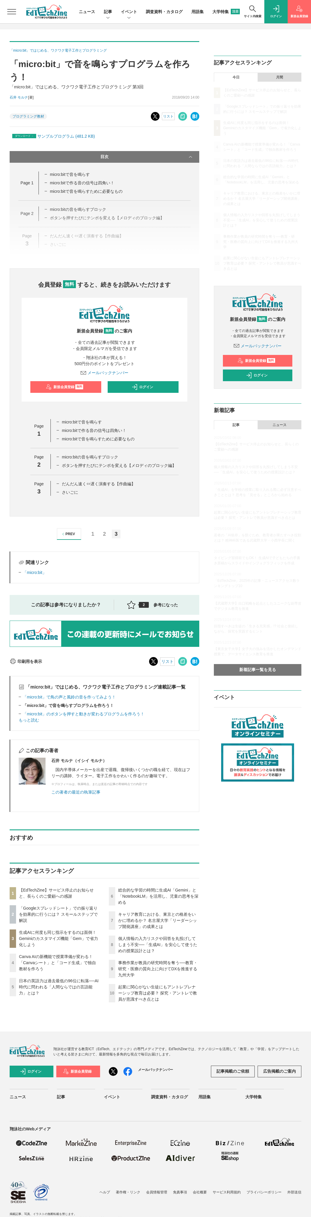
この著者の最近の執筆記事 (75, 792)
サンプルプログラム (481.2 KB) (66, 136)
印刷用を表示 (26, 661)
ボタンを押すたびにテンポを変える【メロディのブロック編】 (119, 465)
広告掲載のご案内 (279, 1071)
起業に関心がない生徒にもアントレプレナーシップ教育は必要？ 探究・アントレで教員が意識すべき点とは (157, 993)
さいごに (70, 492)
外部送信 (294, 1192)
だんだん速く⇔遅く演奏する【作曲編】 (98, 483)
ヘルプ (104, 1192)
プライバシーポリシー (264, 1192)
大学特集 (226, 11)
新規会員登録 (64, 387)
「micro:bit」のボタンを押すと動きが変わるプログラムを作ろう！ (83, 714)
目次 (146, 157)
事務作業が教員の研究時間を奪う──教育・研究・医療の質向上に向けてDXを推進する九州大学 (158, 968)
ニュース (87, 11)
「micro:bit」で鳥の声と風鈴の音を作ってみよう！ (69, 697)
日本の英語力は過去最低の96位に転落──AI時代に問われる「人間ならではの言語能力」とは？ (59, 986)
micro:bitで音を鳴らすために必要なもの (86, 191)
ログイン (142, 387)
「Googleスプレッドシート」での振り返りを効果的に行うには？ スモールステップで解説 (58, 914)
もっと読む (29, 720)
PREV (68, 534)
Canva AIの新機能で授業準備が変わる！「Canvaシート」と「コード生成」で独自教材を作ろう (57, 962)
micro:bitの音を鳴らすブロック (90, 457)
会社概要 (200, 1192)
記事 (108, 12)
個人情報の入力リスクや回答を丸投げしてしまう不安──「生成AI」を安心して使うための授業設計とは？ (157, 944)
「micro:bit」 (34, 572)
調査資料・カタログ (164, 11)
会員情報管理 (156, 1192)
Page (26, 183)
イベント (129, 12)
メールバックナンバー (104, 372)
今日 (236, 77)
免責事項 (180, 1192)
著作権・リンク (128, 1192)
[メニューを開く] (11, 11)
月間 (279, 77)
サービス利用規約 (227, 1192)
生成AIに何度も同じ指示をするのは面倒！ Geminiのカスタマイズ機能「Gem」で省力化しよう (58, 938)
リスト (168, 116)
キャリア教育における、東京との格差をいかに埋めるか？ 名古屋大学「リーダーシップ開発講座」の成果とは (157, 920)
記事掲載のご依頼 (232, 1071)
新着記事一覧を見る (257, 669)
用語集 (197, 11)
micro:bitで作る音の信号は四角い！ (82, 183)
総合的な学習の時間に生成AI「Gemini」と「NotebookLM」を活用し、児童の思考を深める (158, 896)
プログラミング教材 (28, 116)
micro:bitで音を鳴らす (70, 174)
